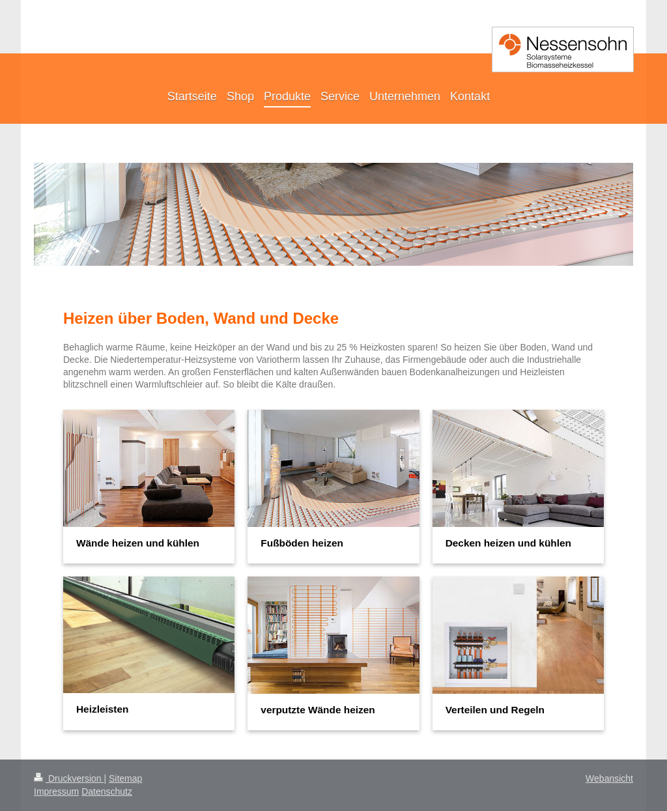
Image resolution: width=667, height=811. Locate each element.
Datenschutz (106, 791)
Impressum (56, 791)
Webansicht (609, 778)
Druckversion (69, 778)
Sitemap (125, 778)
